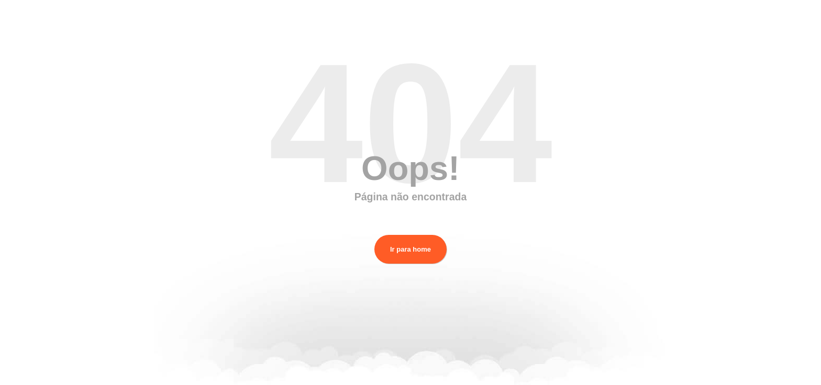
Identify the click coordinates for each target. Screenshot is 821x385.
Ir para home (410, 249)
